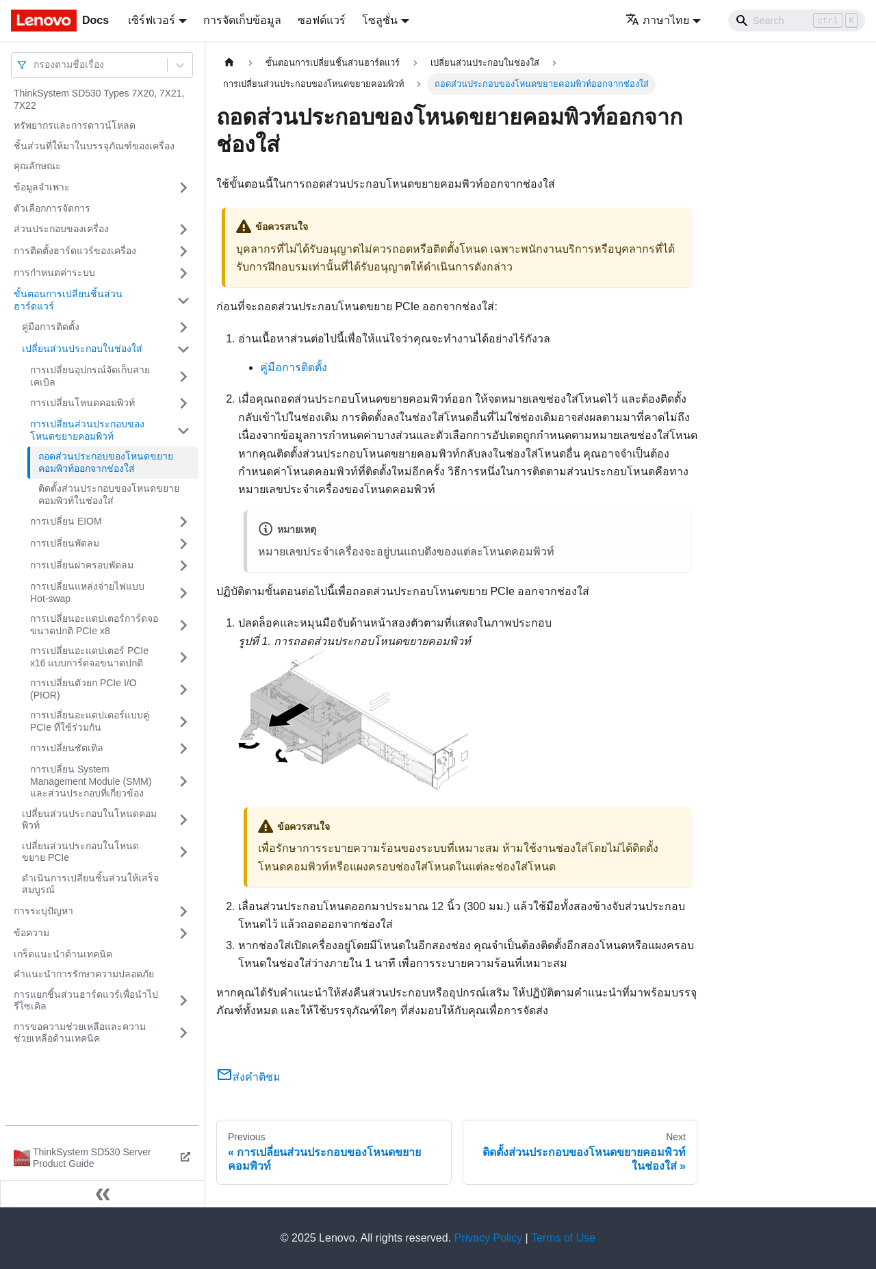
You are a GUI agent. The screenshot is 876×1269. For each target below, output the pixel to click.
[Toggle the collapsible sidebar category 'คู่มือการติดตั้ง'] (183, 327)
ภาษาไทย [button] (657, 20)
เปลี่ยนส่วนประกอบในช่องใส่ (82, 348)
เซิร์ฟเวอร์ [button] (151, 20)
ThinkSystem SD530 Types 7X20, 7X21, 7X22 (99, 99)
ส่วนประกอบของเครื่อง (61, 228)
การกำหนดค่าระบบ (54, 272)
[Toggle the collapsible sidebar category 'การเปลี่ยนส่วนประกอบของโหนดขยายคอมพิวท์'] (183, 430)
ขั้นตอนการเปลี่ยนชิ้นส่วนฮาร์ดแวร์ (68, 300)
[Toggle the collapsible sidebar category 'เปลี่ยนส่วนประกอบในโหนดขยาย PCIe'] (183, 852)
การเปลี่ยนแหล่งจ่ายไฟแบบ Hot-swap (87, 592)
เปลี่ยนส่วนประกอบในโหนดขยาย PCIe (80, 852)
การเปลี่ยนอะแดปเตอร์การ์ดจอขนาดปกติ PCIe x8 (94, 624)
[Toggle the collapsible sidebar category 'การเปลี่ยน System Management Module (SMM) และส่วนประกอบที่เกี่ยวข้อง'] (183, 781)
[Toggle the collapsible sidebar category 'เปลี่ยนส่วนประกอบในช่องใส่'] (183, 349)
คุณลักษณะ (37, 165)
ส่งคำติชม (248, 1077)
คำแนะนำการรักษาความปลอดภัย (84, 973)
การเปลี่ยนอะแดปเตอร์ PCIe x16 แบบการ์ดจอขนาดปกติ (89, 656)
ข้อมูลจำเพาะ (42, 186)
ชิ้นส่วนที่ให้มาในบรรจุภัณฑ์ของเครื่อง (94, 145)
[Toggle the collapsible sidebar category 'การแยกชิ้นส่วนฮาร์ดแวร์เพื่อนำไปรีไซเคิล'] (183, 1001)
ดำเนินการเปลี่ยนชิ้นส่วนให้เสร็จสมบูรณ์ (90, 884)
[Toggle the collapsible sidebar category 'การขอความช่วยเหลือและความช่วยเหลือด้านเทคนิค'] (183, 1033)
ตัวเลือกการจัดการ (52, 208)
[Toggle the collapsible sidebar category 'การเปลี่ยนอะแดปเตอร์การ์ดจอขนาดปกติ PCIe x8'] (183, 625)
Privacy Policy (488, 1238)
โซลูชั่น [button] (380, 20)
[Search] (796, 21)
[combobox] (35, 65)
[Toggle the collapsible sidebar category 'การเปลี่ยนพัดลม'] (183, 544)
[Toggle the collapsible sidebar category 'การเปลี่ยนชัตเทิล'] (183, 748)
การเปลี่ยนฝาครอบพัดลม (81, 565)
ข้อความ (31, 932)
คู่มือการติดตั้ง (50, 326)
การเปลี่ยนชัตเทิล (66, 747)
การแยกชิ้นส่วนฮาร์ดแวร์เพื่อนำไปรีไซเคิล (86, 1000)
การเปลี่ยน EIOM (66, 521)
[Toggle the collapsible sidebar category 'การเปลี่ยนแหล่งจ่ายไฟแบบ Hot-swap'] (183, 593)
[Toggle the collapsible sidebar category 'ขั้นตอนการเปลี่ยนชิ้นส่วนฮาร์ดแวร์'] (183, 300)
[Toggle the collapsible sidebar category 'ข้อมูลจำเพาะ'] (183, 188)
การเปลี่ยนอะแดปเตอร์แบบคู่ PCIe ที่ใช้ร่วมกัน (89, 721)
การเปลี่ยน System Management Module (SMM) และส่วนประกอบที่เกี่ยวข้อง (90, 781)
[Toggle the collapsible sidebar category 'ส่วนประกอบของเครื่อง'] (183, 229)
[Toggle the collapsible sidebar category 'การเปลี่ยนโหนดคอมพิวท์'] (183, 403)
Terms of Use (563, 1238)
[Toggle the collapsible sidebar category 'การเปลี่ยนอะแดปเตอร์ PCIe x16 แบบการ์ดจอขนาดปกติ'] (183, 657)
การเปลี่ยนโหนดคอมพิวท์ (82, 402)
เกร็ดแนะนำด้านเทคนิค (63, 953)
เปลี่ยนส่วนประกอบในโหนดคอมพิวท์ (89, 819)
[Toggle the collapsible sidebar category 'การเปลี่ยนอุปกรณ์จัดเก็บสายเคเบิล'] (183, 376)
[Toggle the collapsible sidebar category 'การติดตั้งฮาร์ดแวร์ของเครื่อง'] (183, 251)
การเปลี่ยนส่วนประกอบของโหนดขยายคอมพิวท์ (87, 430)
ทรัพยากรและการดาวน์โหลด (75, 125)
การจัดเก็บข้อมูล (242, 20)
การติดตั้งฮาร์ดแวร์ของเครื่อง (75, 250)
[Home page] (229, 62)
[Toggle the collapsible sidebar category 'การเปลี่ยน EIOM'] (183, 522)
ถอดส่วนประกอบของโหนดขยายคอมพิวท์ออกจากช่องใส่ (105, 462)
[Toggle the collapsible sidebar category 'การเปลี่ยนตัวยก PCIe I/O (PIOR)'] (183, 689)
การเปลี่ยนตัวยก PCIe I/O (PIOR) (83, 689)
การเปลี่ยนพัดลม (64, 543)
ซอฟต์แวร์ (322, 20)
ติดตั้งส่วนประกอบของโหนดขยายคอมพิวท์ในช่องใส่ (108, 494)
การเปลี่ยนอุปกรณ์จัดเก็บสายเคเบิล (90, 376)
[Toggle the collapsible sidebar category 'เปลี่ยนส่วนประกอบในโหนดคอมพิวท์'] (183, 820)
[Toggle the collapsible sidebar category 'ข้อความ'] (183, 933)
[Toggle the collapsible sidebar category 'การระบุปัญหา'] (183, 911)
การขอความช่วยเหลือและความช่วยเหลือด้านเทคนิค (80, 1032)
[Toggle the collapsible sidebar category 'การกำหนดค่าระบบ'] (183, 273)
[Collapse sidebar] (102, 1193)
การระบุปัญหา (43, 910)
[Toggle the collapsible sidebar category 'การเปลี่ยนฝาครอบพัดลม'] (183, 566)
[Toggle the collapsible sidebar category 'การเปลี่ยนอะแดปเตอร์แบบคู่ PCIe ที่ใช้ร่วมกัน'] (183, 721)
